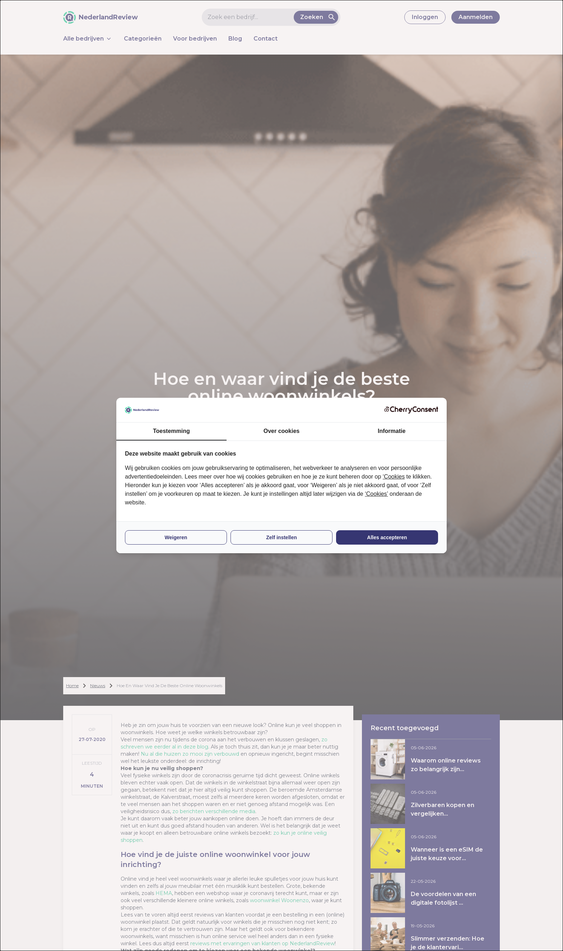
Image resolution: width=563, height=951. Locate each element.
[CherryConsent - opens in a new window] (411, 409)
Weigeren (176, 537)
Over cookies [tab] (282, 431)
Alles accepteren (387, 537)
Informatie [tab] (391, 431)
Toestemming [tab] (171, 431)
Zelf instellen (281, 537)
